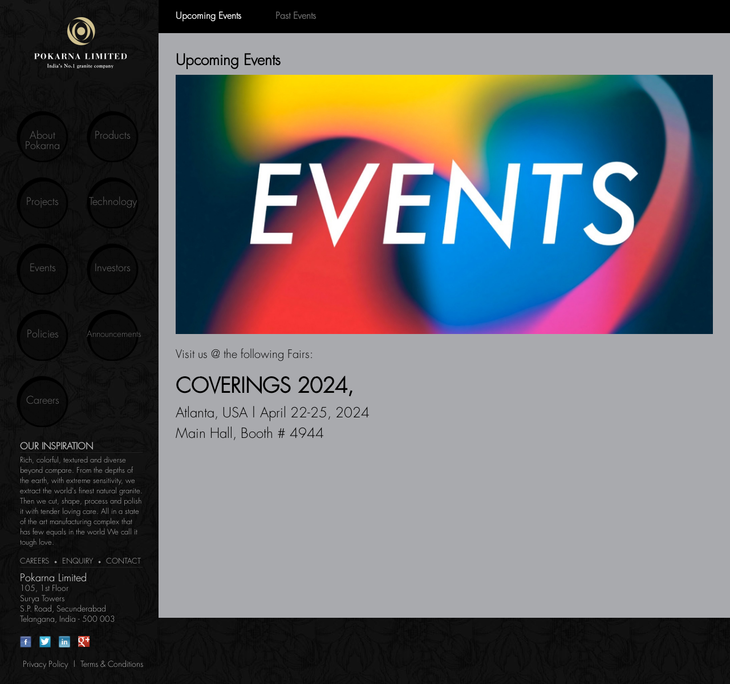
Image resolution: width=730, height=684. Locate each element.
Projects (42, 202)
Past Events (295, 16)
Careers (42, 401)
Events (43, 268)
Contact (123, 561)
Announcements (113, 334)
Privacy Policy (45, 665)
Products (113, 136)
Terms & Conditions (111, 665)
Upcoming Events (208, 16)
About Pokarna (42, 141)
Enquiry (77, 561)
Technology (113, 202)
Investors (113, 268)
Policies (43, 334)
